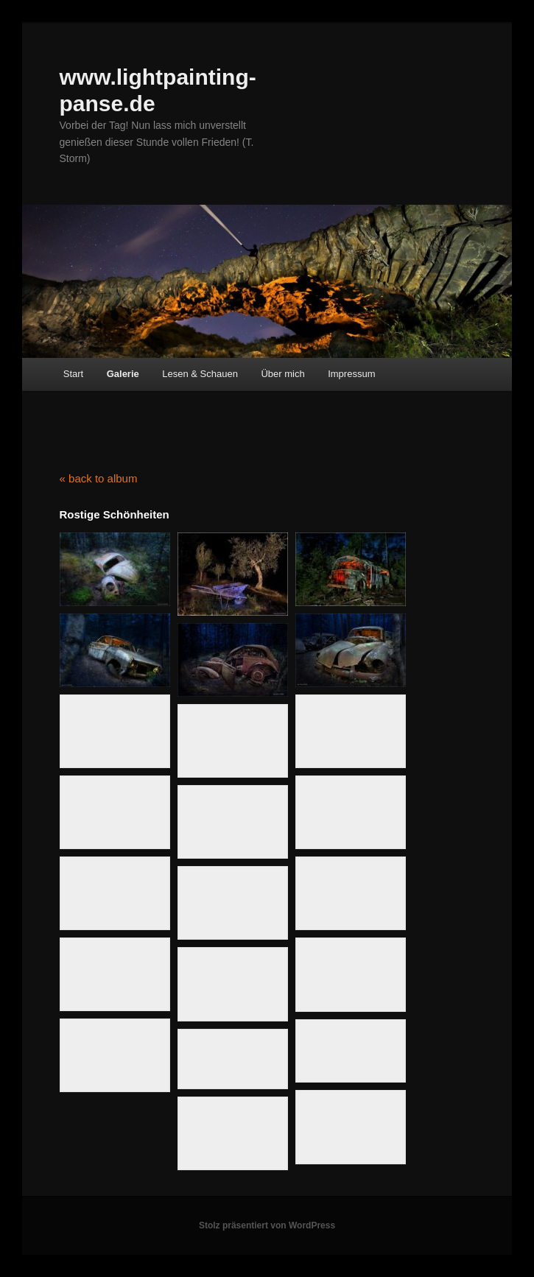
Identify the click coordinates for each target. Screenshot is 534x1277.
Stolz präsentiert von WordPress (267, 1225)
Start (73, 373)
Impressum (351, 373)
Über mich (282, 373)
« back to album (99, 478)
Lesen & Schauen (200, 373)
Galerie (123, 373)
